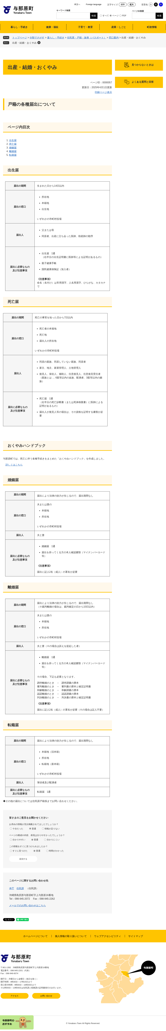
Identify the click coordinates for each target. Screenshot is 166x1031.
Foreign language (93, 4)
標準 (123, 4)
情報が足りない (52, 828)
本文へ (77, 4)
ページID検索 (138, 11)
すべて (105, 15)
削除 (38, 42)
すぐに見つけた (20, 851)
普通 (34, 828)
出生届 (12, 140)
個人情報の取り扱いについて (71, 936)
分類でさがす (37, 37)
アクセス (14, 996)
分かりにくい (53, 839)
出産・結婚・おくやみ (24, 43)
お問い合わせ (46, 996)
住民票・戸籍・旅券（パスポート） (86, 37)
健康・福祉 (52, 27)
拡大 (132, 4)
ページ (115, 15)
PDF (124, 15)
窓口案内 (114, 37)
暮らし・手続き (19, 27)
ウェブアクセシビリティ (107, 936)
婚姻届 (12, 147)
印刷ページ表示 (103, 92)
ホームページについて (35, 936)
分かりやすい (19, 839)
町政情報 (152, 27)
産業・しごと (118, 27)
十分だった (18, 828)
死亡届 (12, 144)
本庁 (11, 888)
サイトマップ (135, 936)
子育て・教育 (85, 27)
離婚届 (12, 151)
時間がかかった (56, 851)
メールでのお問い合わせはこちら (27, 905)
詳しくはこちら (14, 464)
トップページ (19, 37)
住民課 (20, 888)
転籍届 (12, 155)
